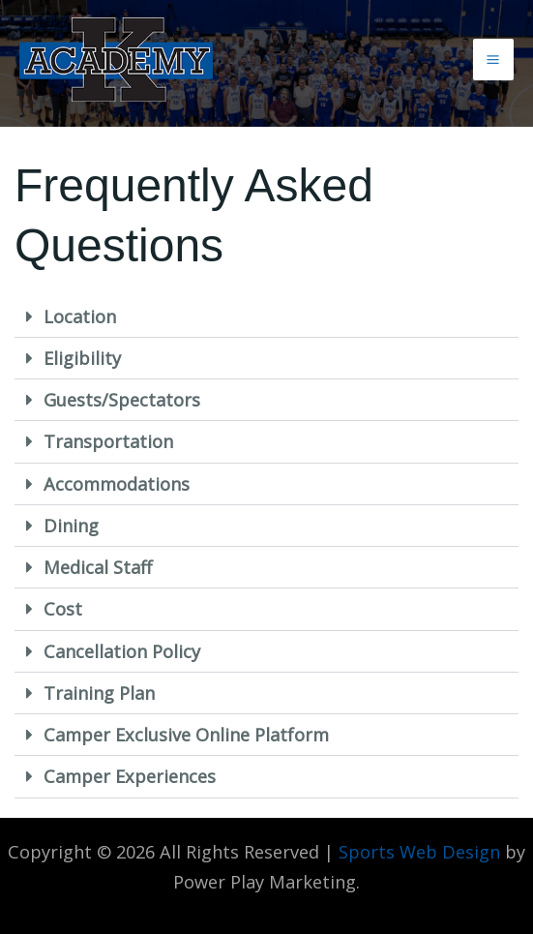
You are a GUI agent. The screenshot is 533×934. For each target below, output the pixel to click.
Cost (63, 608)
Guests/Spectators (122, 399)
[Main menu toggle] (493, 59)
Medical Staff (98, 567)
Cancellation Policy (122, 651)
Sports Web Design (419, 851)
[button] (266, 317)
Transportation (108, 441)
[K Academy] (116, 59)
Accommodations (117, 484)
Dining (71, 525)
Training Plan (99, 693)
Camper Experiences (130, 776)
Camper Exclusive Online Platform (186, 734)
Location (80, 316)
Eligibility (82, 358)
